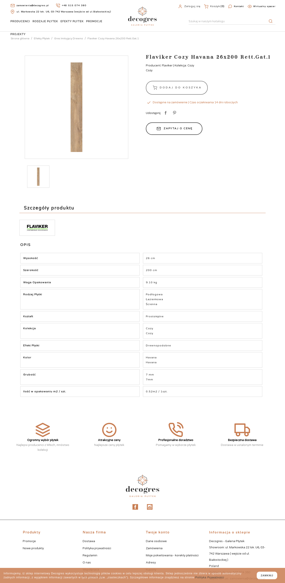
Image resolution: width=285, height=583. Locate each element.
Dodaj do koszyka (177, 88)
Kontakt (239, 6)
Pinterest (174, 113)
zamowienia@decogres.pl (32, 5)
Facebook (135, 507)
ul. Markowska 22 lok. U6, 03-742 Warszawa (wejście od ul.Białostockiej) (63, 11)
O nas (87, 562)
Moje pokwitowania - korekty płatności (172, 555)
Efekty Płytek (72, 21)
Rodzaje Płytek (45, 21)
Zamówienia (154, 548)
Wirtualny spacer (264, 6)
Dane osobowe (156, 541)
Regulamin (90, 555)
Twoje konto (158, 532)
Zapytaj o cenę (174, 129)
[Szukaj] (232, 21)
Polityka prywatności (97, 548)
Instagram (150, 507)
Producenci (20, 21)
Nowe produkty (33, 548)
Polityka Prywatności (209, 577)
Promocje (94, 21)
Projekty (18, 34)
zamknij (267, 575)
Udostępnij (165, 113)
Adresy (151, 562)
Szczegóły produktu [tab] (49, 208)
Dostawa (89, 541)
